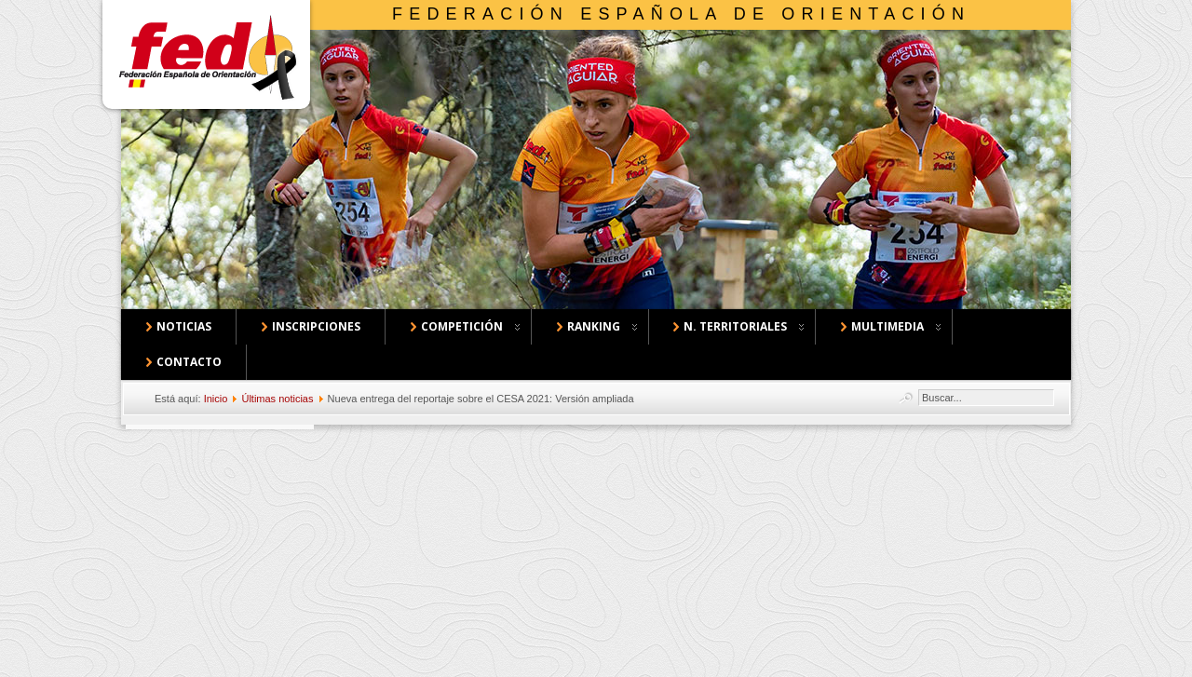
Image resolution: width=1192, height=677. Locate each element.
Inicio (216, 398)
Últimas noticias (277, 398)
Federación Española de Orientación (681, 14)
